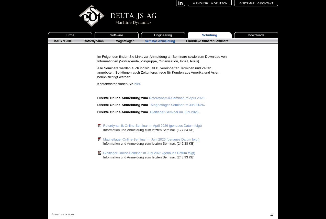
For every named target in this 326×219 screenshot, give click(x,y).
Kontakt (266, 3)
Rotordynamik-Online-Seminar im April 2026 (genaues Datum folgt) (152, 126)
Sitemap (248, 3)
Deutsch (220, 3)
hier (137, 84)
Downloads (256, 35)
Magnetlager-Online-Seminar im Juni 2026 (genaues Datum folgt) (151, 139)
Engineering (163, 35)
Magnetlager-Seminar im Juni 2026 (177, 105)
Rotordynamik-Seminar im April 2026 (177, 98)
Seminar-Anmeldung (160, 41)
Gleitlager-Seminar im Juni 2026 (174, 112)
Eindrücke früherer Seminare (207, 41)
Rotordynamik (94, 41)
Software (116, 35)
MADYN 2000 (63, 41)
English (202, 3)
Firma (70, 35)
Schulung (209, 35)
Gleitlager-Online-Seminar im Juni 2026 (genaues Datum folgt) (149, 153)
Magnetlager (125, 41)
